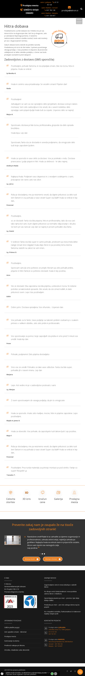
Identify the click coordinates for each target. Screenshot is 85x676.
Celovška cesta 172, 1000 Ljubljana (59, 629)
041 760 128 (50, 10)
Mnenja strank (31, 559)
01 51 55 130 (53, 632)
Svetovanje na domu (11, 641)
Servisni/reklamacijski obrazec (15, 586)
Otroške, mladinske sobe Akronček (16, 650)
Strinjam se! (52, 673)
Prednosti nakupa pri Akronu (14, 645)
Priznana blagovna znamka (14, 592)
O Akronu (7, 584)
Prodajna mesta (30, 5)
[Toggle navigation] (79, 21)
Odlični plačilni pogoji (11, 627)
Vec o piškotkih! (55, 673)
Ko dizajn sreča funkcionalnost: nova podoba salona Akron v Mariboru (60, 592)
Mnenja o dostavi (53, 559)
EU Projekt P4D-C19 (11, 589)
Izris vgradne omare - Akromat (15, 632)
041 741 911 (52, 634)
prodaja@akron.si (70, 10)
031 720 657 (50, 16)
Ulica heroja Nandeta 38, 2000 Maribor (61, 642)
